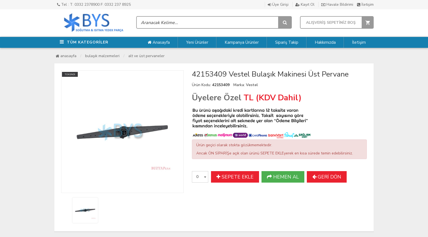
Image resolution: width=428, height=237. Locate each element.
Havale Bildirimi (337, 4)
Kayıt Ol (304, 4)
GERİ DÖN (326, 177)
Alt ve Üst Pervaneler (146, 55)
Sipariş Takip (286, 42)
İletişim (365, 4)
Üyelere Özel (216, 97)
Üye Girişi (278, 4)
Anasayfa (159, 42)
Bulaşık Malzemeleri (102, 55)
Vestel (252, 84)
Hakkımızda (325, 42)
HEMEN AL (283, 177)
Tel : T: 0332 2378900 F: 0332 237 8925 (94, 4)
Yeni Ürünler (197, 42)
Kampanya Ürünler (242, 42)
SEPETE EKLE (235, 177)
